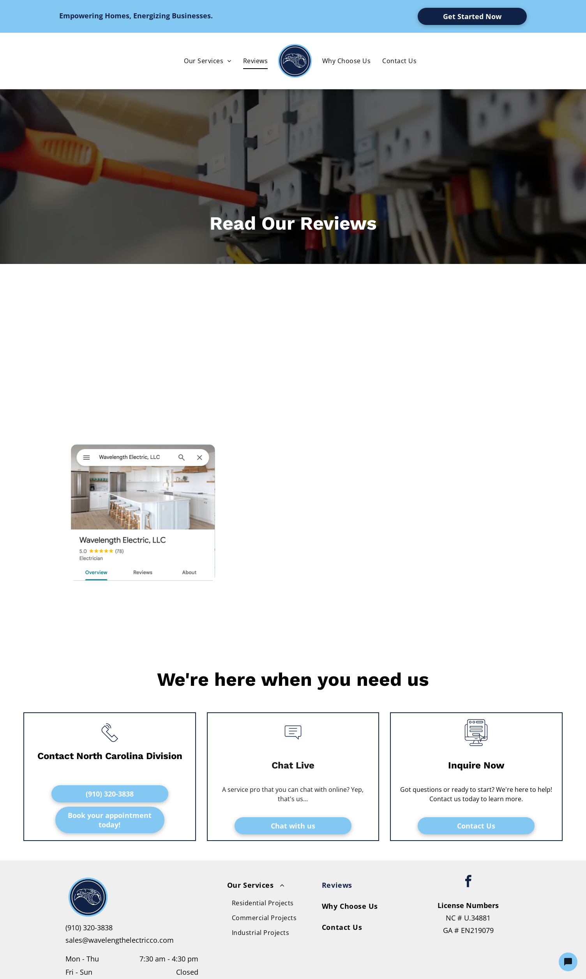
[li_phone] (110, 743)
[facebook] (468, 882)
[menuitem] (207, 60)
